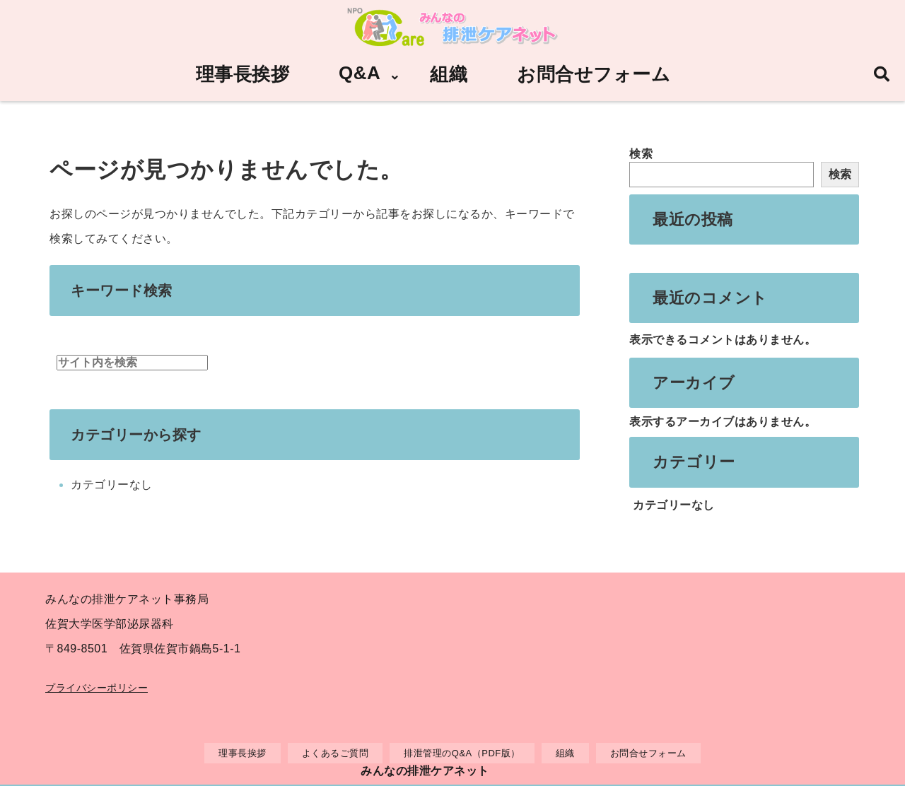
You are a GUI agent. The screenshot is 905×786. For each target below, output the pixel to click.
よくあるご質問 (335, 753)
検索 (641, 154)
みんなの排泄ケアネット (425, 771)
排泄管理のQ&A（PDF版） (462, 753)
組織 (448, 74)
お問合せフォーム (593, 74)
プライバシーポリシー (96, 687)
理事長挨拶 (243, 74)
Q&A (359, 72)
